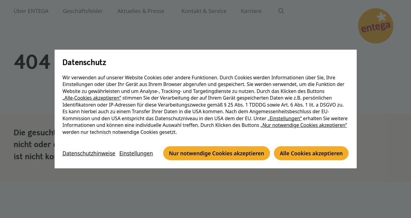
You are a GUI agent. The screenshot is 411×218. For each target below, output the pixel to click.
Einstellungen (138, 143)
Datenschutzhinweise (90, 143)
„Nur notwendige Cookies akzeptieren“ (304, 118)
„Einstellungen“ (285, 111)
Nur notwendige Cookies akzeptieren (118, 160)
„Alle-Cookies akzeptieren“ (92, 91)
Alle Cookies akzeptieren (215, 160)
